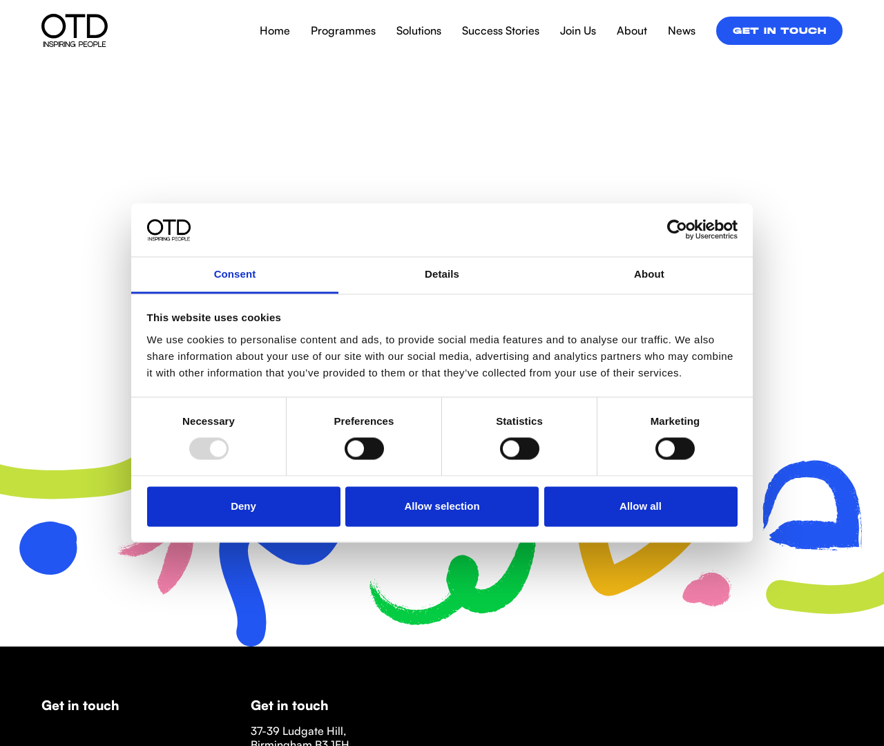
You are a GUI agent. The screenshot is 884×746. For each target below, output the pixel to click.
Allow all (640, 506)
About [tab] (649, 274)
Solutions (418, 30)
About (632, 30)
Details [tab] (442, 274)
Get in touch (779, 32)
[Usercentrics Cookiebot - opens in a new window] (677, 230)
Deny (243, 506)
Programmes (343, 30)
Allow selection (441, 506)
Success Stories (500, 30)
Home (275, 30)
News (681, 30)
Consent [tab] (235, 274)
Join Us (578, 30)
